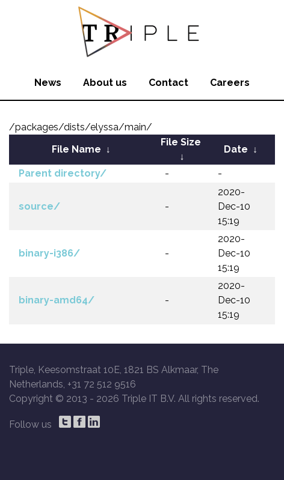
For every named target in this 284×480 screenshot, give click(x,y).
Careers (230, 82)
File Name (76, 149)
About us (105, 82)
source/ (39, 206)
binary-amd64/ (56, 300)
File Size (181, 142)
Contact (168, 82)
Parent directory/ (62, 173)
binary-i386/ (49, 253)
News (47, 82)
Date (236, 149)
